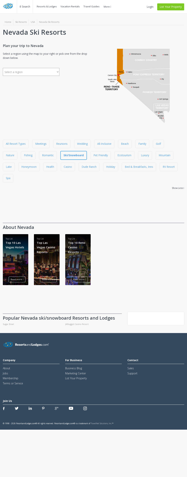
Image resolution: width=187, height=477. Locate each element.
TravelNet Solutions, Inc (101, 423)
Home (8, 22)
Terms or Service (13, 383)
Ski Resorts (21, 22)
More (107, 6)
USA (33, 22)
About (6, 368)
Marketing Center (75, 373)
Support (132, 373)
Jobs (5, 373)
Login (150, 6)
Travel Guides (92, 6)
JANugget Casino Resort (77, 324)
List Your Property (171, 6)
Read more (17, 279)
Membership (10, 378)
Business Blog (73, 368)
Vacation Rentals (70, 6)
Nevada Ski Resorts (49, 22)
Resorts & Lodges (47, 6)
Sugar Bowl (8, 324)
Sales (130, 368)
